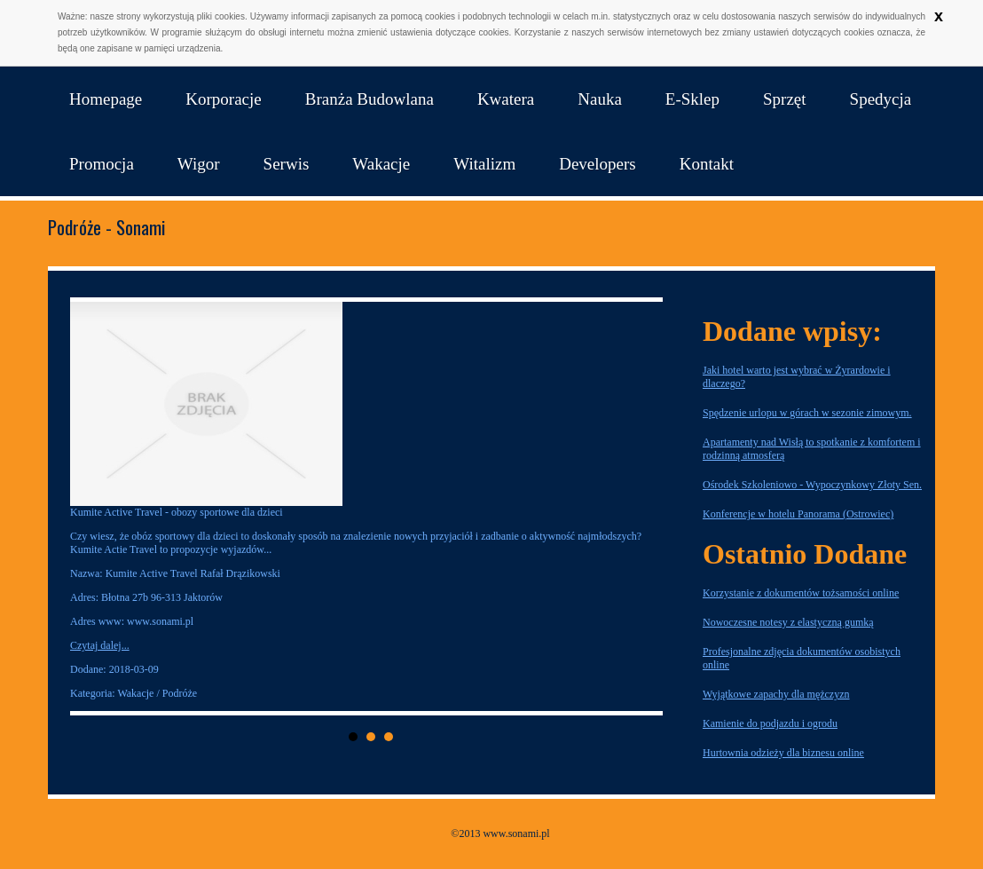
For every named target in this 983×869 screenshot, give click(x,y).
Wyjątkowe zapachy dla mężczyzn (776, 694)
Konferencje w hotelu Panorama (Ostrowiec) (798, 514)
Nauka (600, 99)
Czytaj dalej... (100, 645)
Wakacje (381, 163)
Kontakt (707, 163)
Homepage (105, 99)
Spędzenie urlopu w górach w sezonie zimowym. (807, 413)
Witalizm (484, 163)
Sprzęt (784, 99)
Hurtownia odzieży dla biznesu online (783, 753)
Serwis (286, 163)
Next (644, 507)
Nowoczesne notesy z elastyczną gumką (788, 622)
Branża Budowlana (369, 99)
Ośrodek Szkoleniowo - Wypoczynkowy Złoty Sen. (812, 484)
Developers (597, 163)
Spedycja (881, 99)
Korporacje (223, 99)
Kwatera (505, 99)
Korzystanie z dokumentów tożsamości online (801, 593)
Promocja (101, 163)
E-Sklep (692, 99)
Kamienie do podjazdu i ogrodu (770, 723)
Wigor (198, 163)
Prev (97, 507)
